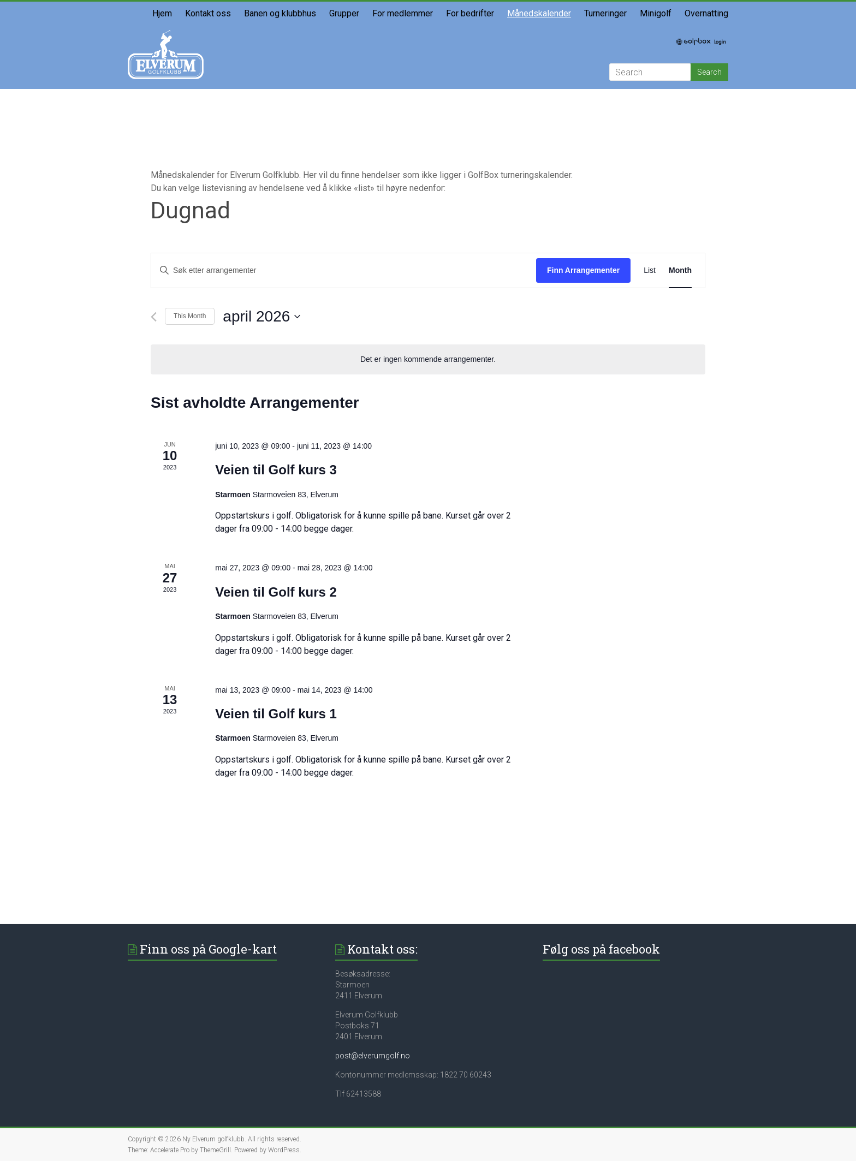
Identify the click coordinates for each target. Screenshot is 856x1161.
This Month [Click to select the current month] (190, 316)
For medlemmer (402, 13)
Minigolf (655, 13)
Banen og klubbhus (280, 13)
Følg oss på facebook (601, 949)
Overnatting (706, 13)
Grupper (344, 13)
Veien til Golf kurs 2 (276, 592)
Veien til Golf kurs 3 (276, 469)
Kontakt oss (208, 13)
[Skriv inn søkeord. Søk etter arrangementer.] (343, 270)
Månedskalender (539, 13)
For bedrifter (470, 13)
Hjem (162, 13)
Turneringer (605, 13)
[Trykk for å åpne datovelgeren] (261, 317)
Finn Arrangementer (583, 270)
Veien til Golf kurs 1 (276, 713)
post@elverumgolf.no (372, 1055)
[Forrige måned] (154, 317)
